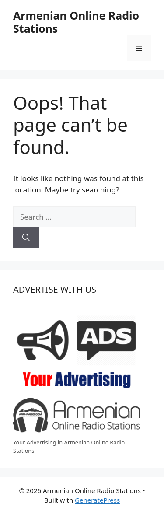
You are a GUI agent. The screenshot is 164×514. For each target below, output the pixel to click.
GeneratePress (97, 500)
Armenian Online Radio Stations (76, 22)
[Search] (26, 237)
